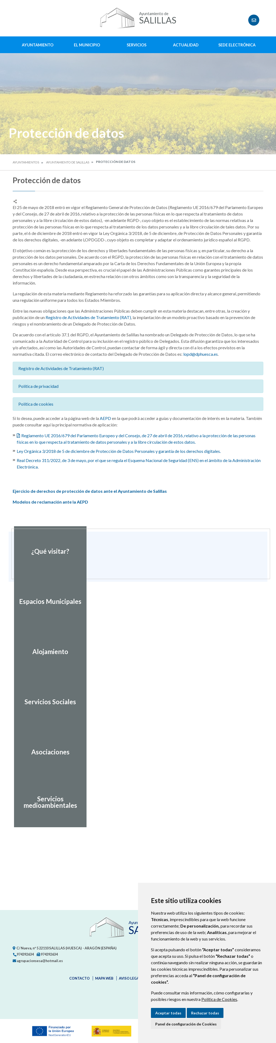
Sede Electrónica (237, 45)
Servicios (136, 45)
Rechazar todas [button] (205, 1013)
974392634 (23, 954)
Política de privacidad (38, 386)
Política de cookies (35, 403)
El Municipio (87, 45)
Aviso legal (130, 978)
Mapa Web (104, 978)
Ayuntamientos (26, 162)
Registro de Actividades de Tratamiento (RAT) (88, 317)
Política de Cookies (219, 999)
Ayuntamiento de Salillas (67, 162)
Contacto (79, 978)
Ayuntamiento (37, 45)
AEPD (105, 418)
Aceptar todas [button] (168, 1013)
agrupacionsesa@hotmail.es (38, 961)
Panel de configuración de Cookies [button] (186, 1024)
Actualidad (186, 45)
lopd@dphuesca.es (200, 354)
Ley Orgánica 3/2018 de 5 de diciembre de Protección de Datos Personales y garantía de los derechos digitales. (119, 451)
